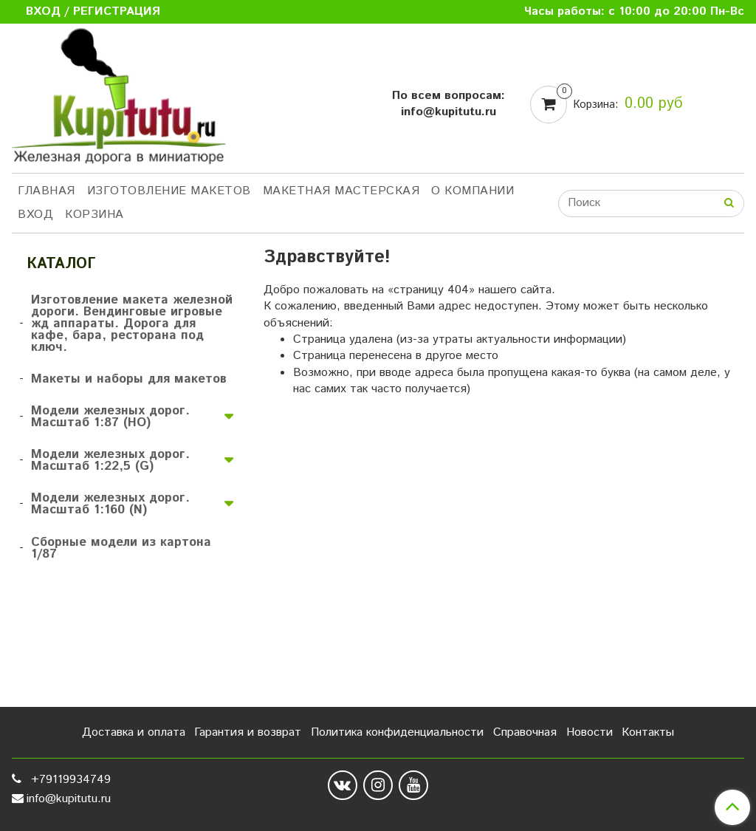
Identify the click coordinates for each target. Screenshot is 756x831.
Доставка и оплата (133, 732)
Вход (35, 214)
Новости (589, 732)
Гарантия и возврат (247, 732)
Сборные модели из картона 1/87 (121, 548)
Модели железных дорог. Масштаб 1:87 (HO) (110, 416)
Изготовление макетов (169, 190)
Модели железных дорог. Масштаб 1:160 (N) (110, 504)
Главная (46, 190)
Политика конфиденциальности (397, 732)
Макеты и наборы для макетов (129, 379)
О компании (472, 190)
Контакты (648, 732)
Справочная (525, 732)
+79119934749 (69, 779)
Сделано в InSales (695, 789)
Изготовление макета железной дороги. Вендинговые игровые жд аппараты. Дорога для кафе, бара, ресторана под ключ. (132, 323)
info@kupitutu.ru (69, 798)
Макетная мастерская (341, 190)
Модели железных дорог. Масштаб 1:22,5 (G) (110, 460)
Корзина (94, 214)
